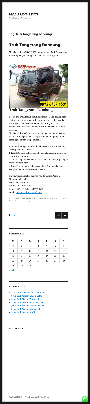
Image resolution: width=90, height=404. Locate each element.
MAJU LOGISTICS (23, 14)
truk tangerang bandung (32, 201)
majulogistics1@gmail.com (29, 192)
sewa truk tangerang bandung (50, 198)
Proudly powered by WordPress (37, 397)
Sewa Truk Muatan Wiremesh (25, 299)
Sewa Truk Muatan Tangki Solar (26, 296)
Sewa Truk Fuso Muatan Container (27, 292)
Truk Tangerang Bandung (34, 44)
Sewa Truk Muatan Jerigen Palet (26, 309)
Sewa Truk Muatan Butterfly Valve (27, 302)
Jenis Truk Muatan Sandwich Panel (28, 306)
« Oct (11, 270)
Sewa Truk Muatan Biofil (23, 312)
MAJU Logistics (14, 198)
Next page (65, 218)
